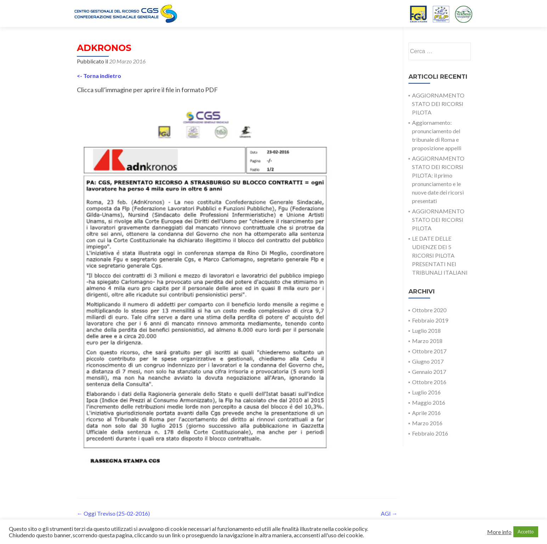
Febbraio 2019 (430, 320)
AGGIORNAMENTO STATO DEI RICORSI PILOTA (438, 104)
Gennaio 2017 (429, 371)
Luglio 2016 (426, 392)
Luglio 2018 (426, 330)
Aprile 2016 (426, 412)
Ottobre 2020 (429, 310)
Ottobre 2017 (429, 351)
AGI (389, 513)
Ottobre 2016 (429, 381)
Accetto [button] (526, 531)
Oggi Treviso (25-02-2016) (113, 513)
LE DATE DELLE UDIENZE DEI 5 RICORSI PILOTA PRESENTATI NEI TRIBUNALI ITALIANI (440, 255)
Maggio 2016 (428, 402)
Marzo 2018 (427, 340)
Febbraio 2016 (430, 433)
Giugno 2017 (428, 361)
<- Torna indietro (99, 75)
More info (499, 532)
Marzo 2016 (427, 423)
